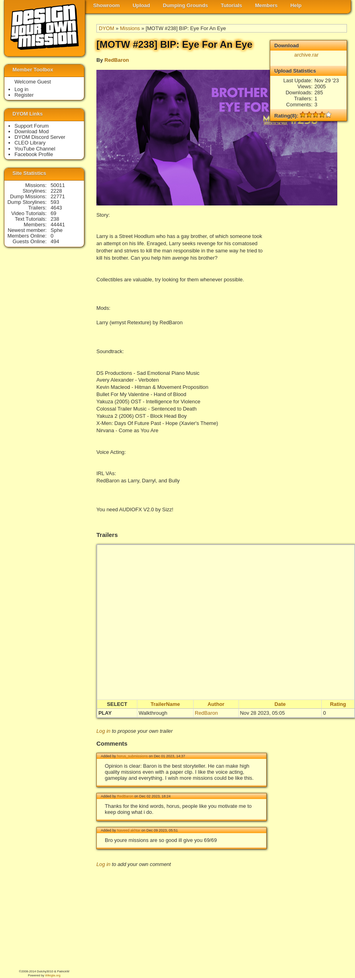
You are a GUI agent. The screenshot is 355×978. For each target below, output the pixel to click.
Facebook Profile (33, 154)
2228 (56, 191)
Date (280, 704)
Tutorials (231, 5)
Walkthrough (153, 713)
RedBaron (116, 60)
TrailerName (165, 704)
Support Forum (31, 126)
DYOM (106, 28)
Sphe (57, 230)
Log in (103, 731)
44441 (58, 225)
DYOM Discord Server (39, 137)
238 (55, 219)
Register (24, 95)
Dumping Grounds (185, 5)
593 (55, 202)
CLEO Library (30, 143)
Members (266, 5)
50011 (58, 185)
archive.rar (306, 55)
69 (53, 213)
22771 (58, 196)
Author (216, 704)
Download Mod (31, 131)
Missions (130, 28)
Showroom (106, 5)
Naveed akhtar (128, 830)
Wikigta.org (52, 975)
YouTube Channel (34, 149)
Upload (141, 5)
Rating (338, 704)
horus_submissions (132, 756)
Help (296, 5)
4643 (56, 208)
